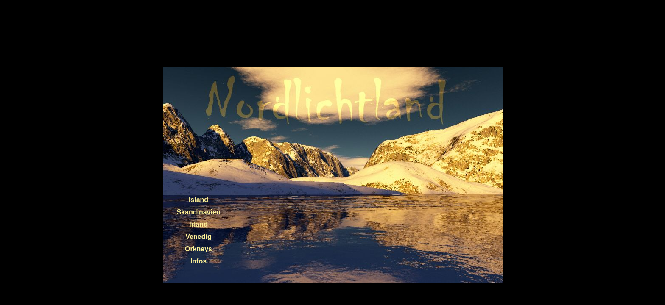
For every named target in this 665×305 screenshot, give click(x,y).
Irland (198, 224)
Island (198, 199)
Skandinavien (198, 212)
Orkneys (198, 248)
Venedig (198, 236)
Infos (198, 261)
